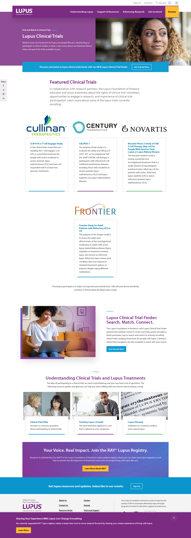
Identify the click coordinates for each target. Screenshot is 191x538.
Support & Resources (107, 11)
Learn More (24, 530)
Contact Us (63, 506)
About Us (137, 3)
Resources (148, 3)
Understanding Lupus (81, 11)
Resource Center (66, 511)
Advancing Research (133, 11)
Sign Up (136, 487)
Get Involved (154, 11)
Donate (172, 11)
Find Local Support (91, 511)
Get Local (161, 3)
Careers (87, 501)
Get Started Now (116, 349)
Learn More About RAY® (95, 469)
